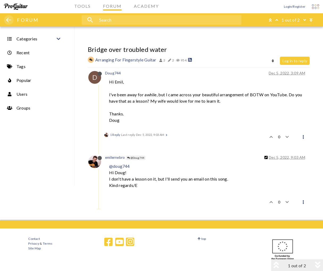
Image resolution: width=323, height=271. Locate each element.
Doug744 (113, 73)
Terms (47, 243)
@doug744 (119, 166)
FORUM (28, 20)
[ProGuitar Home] (16, 6)
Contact (34, 239)
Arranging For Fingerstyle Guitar (125, 59)
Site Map (34, 248)
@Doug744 (135, 157)
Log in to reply (295, 61)
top (202, 239)
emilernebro (115, 157)
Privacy (33, 243)
